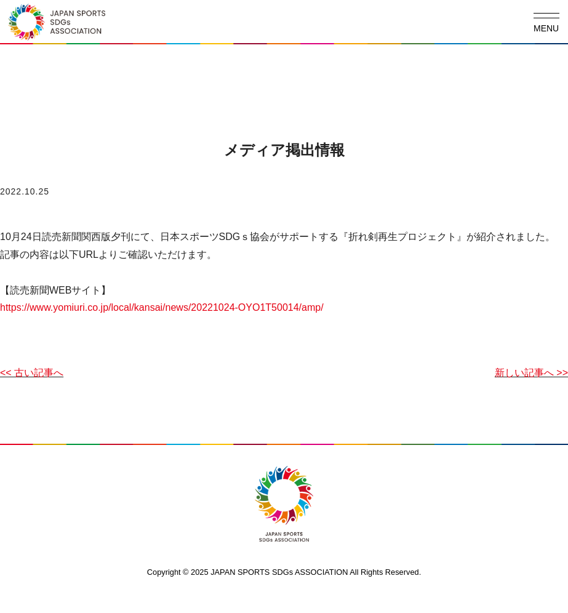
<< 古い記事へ (31, 372)
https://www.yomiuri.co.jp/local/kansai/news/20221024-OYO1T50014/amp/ (162, 307)
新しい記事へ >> (531, 372)
